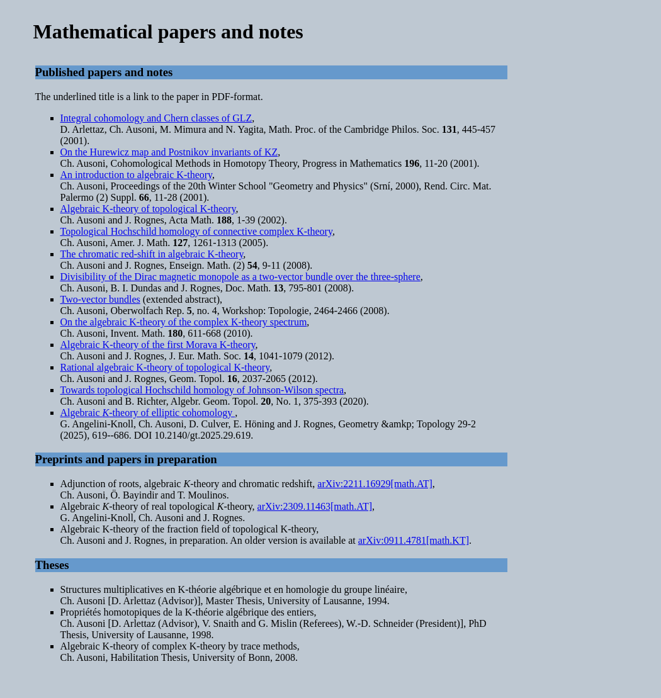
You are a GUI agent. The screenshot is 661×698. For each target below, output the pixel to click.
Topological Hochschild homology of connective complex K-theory (196, 231)
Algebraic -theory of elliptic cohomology (147, 412)
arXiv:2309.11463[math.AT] (314, 506)
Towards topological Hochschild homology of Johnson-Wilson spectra (202, 390)
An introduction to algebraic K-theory (136, 174)
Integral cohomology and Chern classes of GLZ (156, 118)
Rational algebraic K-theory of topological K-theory (165, 367)
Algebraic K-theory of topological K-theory (148, 208)
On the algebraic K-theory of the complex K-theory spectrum (183, 322)
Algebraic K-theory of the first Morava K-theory (158, 344)
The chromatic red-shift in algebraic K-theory (152, 254)
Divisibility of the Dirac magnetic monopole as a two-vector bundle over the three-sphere (240, 276)
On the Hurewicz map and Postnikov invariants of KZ (169, 152)
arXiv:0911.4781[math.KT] (413, 540)
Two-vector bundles (100, 299)
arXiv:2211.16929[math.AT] (374, 483)
